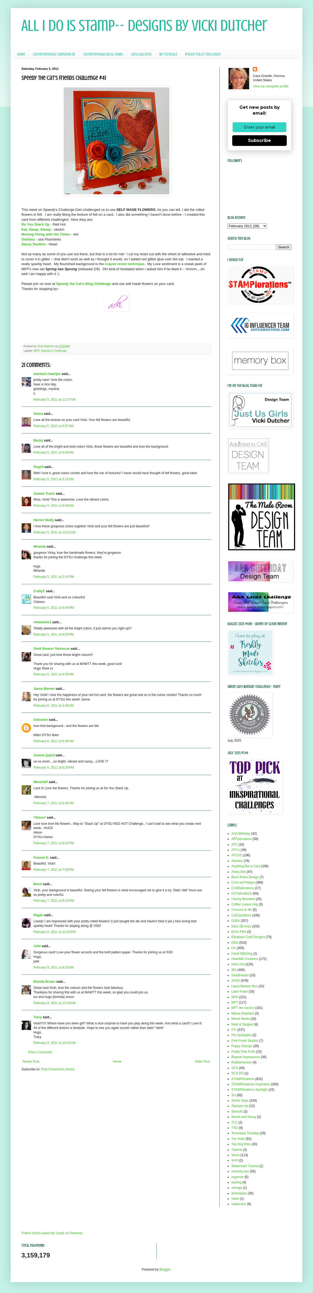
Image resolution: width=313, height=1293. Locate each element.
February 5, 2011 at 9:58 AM (53, 506)
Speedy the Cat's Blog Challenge (83, 284)
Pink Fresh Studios (244, 1041)
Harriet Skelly (43, 520)
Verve (235, 1155)
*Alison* (39, 817)
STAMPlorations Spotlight (249, 1089)
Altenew (237, 861)
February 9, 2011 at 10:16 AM (54, 1003)
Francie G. (41, 858)
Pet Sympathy (241, 1035)
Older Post (202, 1061)
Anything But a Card (245, 866)
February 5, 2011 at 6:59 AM (53, 452)
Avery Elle (238, 872)
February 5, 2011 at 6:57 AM (53, 426)
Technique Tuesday (245, 1133)
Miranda (39, 546)
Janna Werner (44, 689)
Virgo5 (38, 467)
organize (237, 1177)
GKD (234, 942)
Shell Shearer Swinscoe (51, 649)
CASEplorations (242, 888)
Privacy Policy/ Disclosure (203, 54)
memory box (240, 1171)
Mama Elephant (242, 1013)
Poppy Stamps (241, 1046)
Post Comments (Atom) (57, 1069)
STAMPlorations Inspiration (250, 1084)
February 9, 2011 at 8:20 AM (53, 967)
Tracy (37, 1017)
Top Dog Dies (241, 1144)
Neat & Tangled (242, 1024)
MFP (36, 350)
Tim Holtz (238, 1139)
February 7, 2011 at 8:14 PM (53, 901)
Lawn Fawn (239, 991)
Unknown (40, 720)
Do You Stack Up (35, 224)
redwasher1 (42, 622)
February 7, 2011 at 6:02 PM (53, 843)
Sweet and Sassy (243, 1117)
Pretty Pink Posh (243, 1052)
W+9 (234, 1160)
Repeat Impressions (245, 1057)
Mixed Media (240, 1019)
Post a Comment (40, 1052)
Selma (38, 414)
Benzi (37, 884)
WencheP (40, 782)
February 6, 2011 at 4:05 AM (53, 674)
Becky (38, 440)
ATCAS (236, 855)
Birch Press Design (245, 877)
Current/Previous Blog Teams (103, 54)
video (235, 1199)
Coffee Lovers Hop (244, 904)
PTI (233, 1030)
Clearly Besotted (243, 899)
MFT (234, 1002)
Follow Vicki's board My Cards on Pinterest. (52, 1233)
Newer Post (31, 1061)
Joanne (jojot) (44, 755)
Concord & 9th (241, 910)
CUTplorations (241, 893)
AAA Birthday (240, 833)
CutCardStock (241, 915)
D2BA (235, 921)
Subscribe (259, 140)
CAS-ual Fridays (243, 882)
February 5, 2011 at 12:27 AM (54, 399)
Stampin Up (239, 1106)
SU (233, 1095)
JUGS (235, 980)
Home (21, 54)
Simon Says (240, 1100)
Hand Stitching (241, 953)
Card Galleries (141, 54)
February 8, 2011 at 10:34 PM (54, 932)
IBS (233, 970)
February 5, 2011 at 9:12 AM (53, 479)
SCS (234, 1068)
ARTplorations (241, 839)
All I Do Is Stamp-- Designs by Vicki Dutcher (144, 25)
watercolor (238, 1204)
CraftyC (39, 591)
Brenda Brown (44, 982)
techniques (239, 1193)
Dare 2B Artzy (241, 926)
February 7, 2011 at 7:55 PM (53, 870)
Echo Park (238, 932)
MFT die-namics (242, 1008)
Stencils (237, 1111)
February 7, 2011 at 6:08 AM (53, 803)
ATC (234, 844)
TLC (234, 1122)
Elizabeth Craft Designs (248, 937)
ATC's (235, 850)
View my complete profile (270, 86)
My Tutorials (168, 54)
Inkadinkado (240, 975)
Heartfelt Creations (244, 959)
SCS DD (237, 1073)
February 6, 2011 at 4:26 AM (53, 705)
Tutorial (236, 1150)
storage (236, 1188)
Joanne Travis (44, 493)
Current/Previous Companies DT (54, 54)
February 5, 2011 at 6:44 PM (53, 608)
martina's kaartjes (47, 374)
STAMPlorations (242, 1079)
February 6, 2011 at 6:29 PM (53, 767)
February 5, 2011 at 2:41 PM (53, 577)
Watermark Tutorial (244, 1166)
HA (233, 948)
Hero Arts (238, 964)
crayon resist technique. (125, 264)
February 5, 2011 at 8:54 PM (53, 634)
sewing (236, 1182)
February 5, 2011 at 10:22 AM (54, 532)
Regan (38, 915)
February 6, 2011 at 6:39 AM (53, 741)
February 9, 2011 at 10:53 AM (54, 1043)
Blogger (164, 1269)
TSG (234, 1128)
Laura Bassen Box (244, 986)
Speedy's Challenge (54, 350)
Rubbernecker (241, 1062)
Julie (37, 946)
